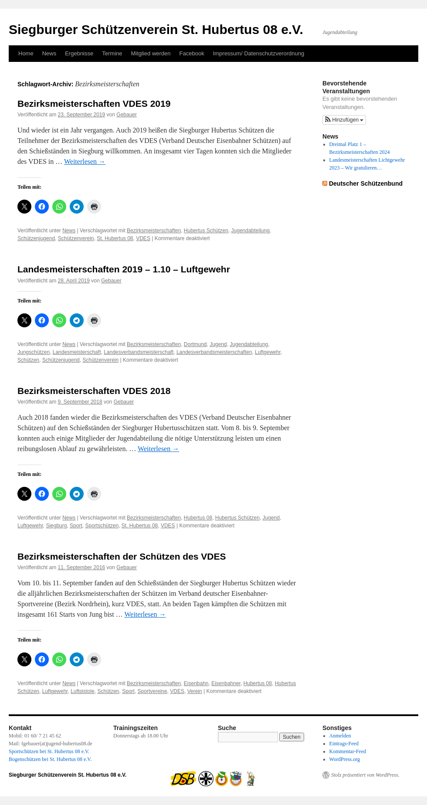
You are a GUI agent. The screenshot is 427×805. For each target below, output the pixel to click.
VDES (143, 238)
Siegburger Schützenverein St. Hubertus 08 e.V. (156, 29)
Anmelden (340, 736)
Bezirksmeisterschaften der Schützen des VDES (121, 556)
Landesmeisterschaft (77, 352)
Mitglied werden (151, 53)
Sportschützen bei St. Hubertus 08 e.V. (49, 751)
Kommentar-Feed (347, 751)
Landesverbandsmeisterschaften (214, 352)
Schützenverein (76, 238)
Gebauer (126, 115)
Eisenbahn (196, 683)
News (49, 53)
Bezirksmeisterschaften (154, 231)
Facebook (192, 53)
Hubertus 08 (198, 518)
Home (26, 53)
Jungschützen (33, 352)
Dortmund (195, 344)
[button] (344, 119)
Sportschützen (102, 526)
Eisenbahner (226, 683)
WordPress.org (344, 759)
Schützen (28, 360)
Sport (76, 526)
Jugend (218, 344)
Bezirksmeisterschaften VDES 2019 (93, 104)
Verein (194, 691)
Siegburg (56, 526)
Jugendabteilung (250, 231)
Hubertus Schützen (206, 231)
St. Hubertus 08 (115, 238)
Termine (112, 53)
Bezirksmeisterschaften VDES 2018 (93, 391)
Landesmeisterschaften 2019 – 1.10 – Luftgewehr (123, 269)
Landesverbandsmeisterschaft (138, 352)
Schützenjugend (36, 238)
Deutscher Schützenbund (366, 183)
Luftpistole (83, 691)
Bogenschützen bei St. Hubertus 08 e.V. (50, 759)
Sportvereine (152, 691)
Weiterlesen (84, 161)
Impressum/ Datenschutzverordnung (259, 53)
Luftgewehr (268, 352)
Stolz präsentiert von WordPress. (365, 775)
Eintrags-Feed (344, 743)
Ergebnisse (79, 53)
